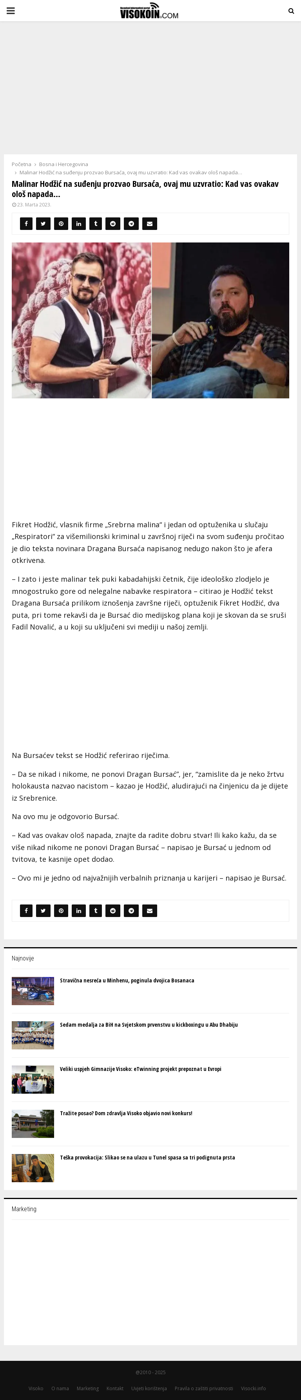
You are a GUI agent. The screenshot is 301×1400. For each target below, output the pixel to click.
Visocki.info (253, 1388)
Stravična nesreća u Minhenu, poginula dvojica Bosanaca (127, 980)
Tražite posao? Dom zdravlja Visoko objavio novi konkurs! (126, 1113)
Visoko (36, 1388)
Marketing (88, 1388)
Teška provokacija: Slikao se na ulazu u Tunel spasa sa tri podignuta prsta (147, 1157)
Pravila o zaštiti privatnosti (204, 1388)
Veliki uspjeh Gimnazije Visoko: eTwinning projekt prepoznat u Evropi (140, 1069)
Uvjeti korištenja (149, 1388)
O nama (60, 1388)
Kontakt (115, 1388)
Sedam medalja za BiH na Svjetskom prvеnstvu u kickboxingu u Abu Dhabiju (149, 1024)
